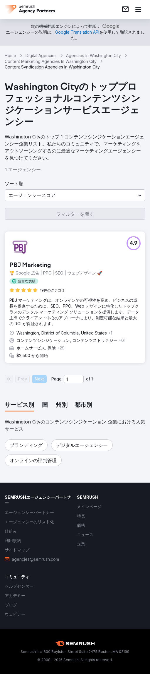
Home (10, 55)
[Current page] (73, 379)
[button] (75, 195)
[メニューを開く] (138, 9)
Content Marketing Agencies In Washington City (51, 61)
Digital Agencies (41, 55)
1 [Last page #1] (92, 378)
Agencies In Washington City (93, 55)
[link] (125, 9)
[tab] (19, 405)
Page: (57, 378)
